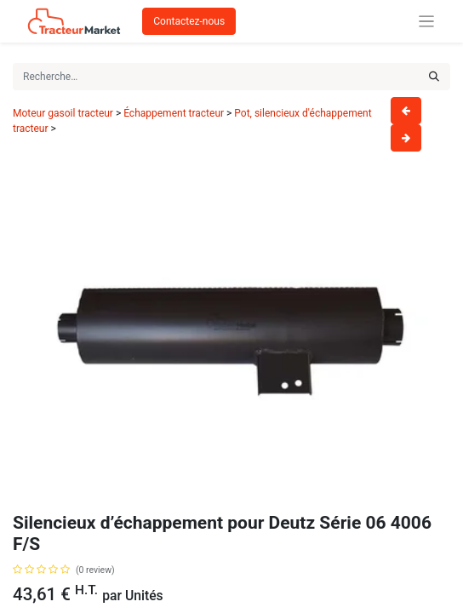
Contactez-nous (189, 21)
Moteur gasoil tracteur (63, 113)
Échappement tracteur (173, 113)
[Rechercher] (434, 76)
